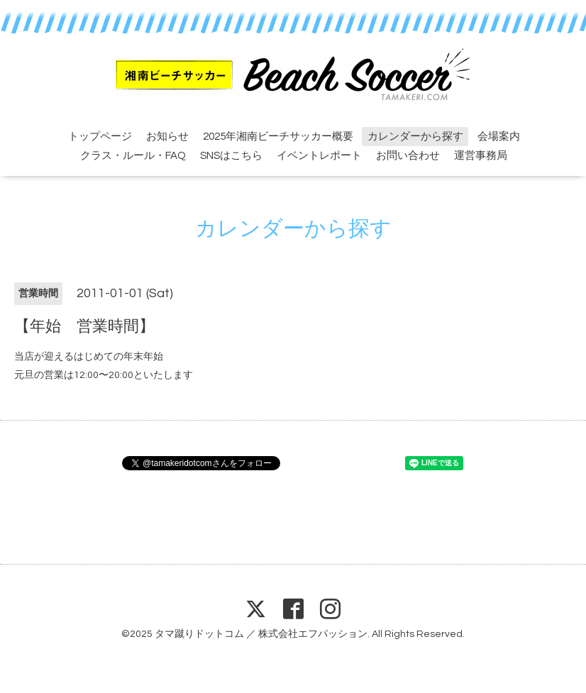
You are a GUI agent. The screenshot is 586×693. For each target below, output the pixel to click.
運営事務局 (480, 155)
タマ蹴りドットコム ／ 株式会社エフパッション (261, 634)
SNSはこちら (231, 155)
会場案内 (498, 136)
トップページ (100, 136)
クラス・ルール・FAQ (133, 155)
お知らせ (167, 136)
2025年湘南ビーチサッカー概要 (278, 136)
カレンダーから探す (415, 136)
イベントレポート (319, 155)
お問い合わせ (408, 155)
